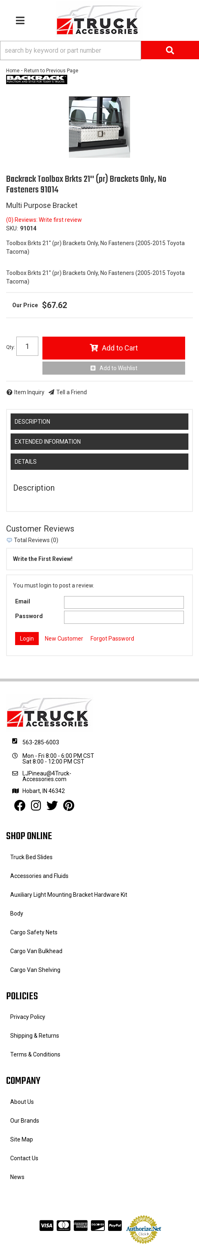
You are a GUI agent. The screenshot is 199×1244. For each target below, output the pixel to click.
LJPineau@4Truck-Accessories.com (46, 776)
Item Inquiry (29, 392)
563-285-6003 (40, 742)
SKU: (12, 228)
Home (13, 71)
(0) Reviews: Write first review (44, 220)
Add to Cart (120, 348)
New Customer (64, 638)
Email (22, 601)
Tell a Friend (71, 392)
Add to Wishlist (118, 368)
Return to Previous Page (51, 71)
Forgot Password (112, 638)
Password (29, 616)
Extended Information (48, 441)
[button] (99, 50)
